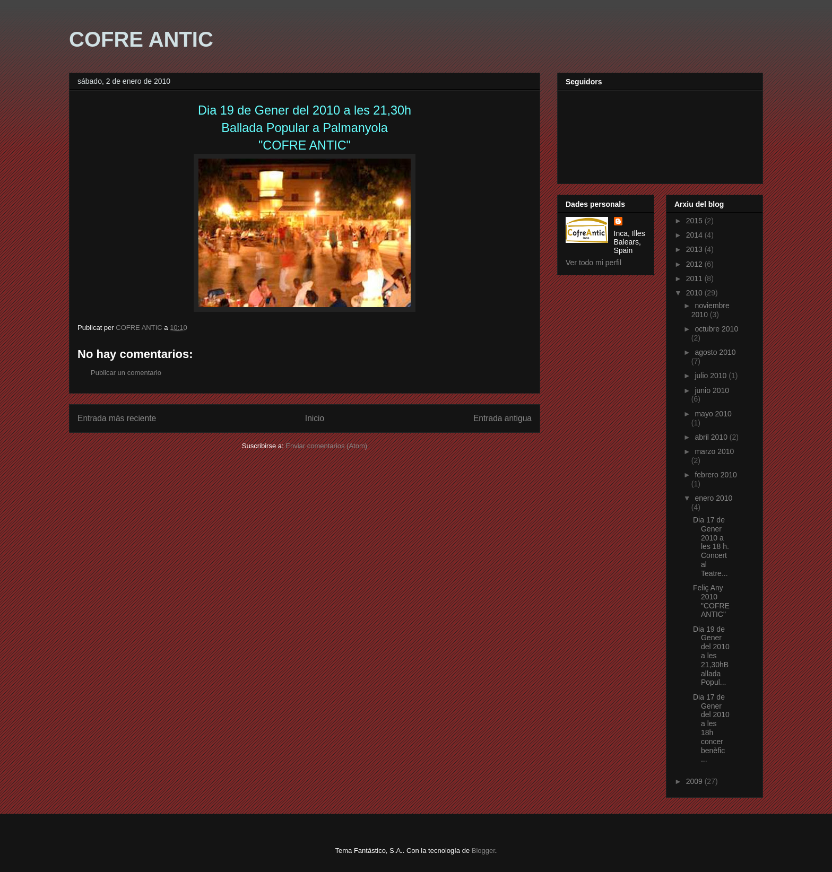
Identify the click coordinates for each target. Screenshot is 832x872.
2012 (695, 264)
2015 (695, 220)
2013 (695, 249)
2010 (695, 293)
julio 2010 (712, 375)
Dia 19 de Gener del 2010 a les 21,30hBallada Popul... (711, 656)
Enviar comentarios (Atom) (326, 446)
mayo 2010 (713, 413)
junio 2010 (712, 390)
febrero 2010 (715, 474)
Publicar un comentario (126, 373)
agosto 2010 (715, 352)
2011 (695, 278)
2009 (695, 781)
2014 (695, 235)
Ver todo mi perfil (593, 262)
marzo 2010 (714, 451)
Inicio (314, 418)
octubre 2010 (716, 329)
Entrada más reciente (116, 418)
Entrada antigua (502, 418)
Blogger (483, 850)
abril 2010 (712, 437)
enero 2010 (713, 498)
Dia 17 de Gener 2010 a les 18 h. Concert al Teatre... (711, 547)
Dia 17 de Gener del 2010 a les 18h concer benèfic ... (711, 728)
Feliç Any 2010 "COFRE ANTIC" (711, 600)
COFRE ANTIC (141, 39)
